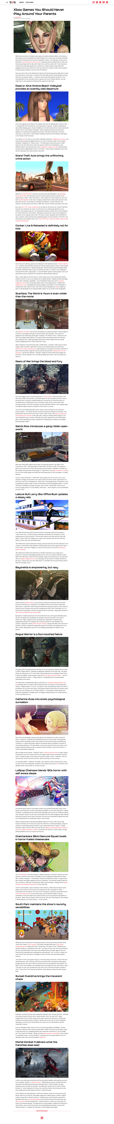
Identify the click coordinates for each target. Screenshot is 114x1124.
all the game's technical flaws (52, 675)
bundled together (23, 200)
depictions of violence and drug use (25, 349)
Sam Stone (18, 17)
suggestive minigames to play (49, 147)
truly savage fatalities (34, 1099)
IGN (24, 139)
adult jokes (42, 1037)
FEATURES (29, 2)
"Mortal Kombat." (37, 1082)
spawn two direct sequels (39, 623)
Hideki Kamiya (29, 602)
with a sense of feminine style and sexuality (27, 612)
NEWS (21, 2)
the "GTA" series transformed (30, 207)
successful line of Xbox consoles (31, 62)
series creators (32, 944)
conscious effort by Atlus (51, 752)
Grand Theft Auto (27, 194)
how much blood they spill (22, 893)
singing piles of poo (21, 285)
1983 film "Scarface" (24, 331)
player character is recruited (60, 470)
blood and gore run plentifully (51, 1033)
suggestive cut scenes (58, 139)
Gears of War (47, 396)
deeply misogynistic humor (28, 558)
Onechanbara (22, 874)
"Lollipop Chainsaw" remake (29, 829)
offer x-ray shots (20, 1101)
